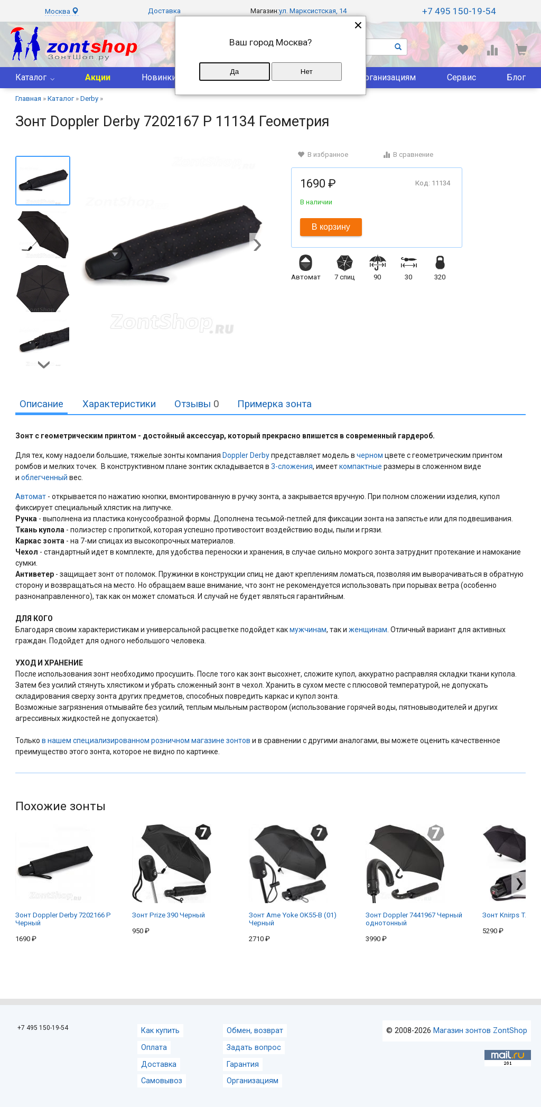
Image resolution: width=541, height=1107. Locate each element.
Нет (307, 72)
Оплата (154, 1047)
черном (370, 455)
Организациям (387, 77)
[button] (257, 246)
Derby (259, 455)
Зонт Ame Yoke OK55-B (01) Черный (293, 875)
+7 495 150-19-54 (459, 11)
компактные (360, 466)
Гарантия (243, 1064)
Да (234, 72)
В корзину (331, 226)
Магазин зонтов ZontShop (480, 1030)
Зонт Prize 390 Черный (171, 871)
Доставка (164, 11)
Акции (97, 77)
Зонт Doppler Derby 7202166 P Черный (63, 875)
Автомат (30, 496)
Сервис (461, 77)
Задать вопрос (254, 1047)
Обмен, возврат (255, 1030)
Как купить (160, 1030)
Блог (516, 77)
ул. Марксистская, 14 (313, 11)
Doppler (235, 455)
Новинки (159, 77)
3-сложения (292, 466)
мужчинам (308, 629)
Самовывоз (161, 1080)
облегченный (44, 477)
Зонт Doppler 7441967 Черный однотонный (414, 875)
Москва (62, 11)
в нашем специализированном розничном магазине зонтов (146, 740)
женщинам (368, 629)
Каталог (30, 77)
